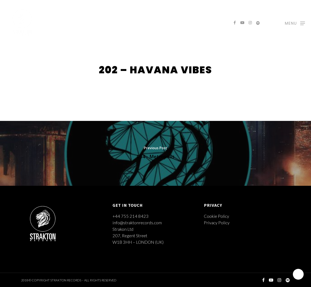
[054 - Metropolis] (155, 153)
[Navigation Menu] (295, 22)
